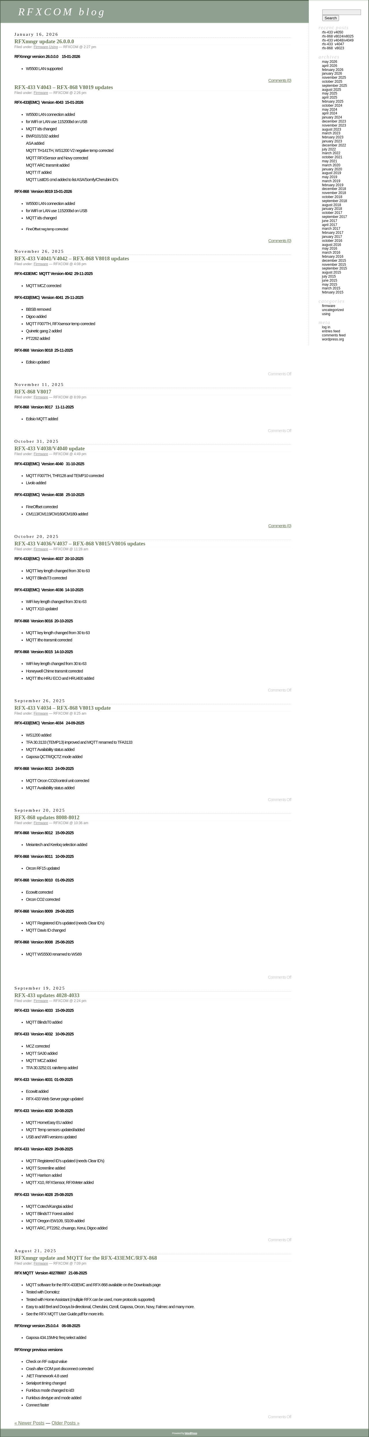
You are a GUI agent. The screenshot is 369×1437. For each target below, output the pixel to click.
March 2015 (331, 288)
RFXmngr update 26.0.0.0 (44, 41)
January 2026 (332, 73)
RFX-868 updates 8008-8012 (46, 817)
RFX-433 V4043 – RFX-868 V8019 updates (63, 87)
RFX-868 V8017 (32, 392)
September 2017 (334, 217)
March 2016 (331, 253)
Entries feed (331, 331)
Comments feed (334, 335)
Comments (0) (279, 80)
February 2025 (332, 101)
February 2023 (332, 137)
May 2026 (329, 62)
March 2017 (331, 229)
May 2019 (329, 177)
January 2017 (332, 237)
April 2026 (329, 66)
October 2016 (332, 241)
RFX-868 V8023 (333, 48)
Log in (326, 327)
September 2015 (334, 268)
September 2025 (334, 86)
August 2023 (331, 129)
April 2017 (329, 225)
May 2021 (329, 161)
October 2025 (332, 82)
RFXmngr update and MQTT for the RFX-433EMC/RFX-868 (85, 1258)
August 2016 (331, 245)
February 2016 (332, 257)
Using (53, 47)
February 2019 (332, 185)
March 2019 (331, 181)
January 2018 (332, 209)
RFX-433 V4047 (333, 44)
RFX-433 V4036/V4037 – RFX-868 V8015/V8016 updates (79, 543)
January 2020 (332, 169)
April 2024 (329, 113)
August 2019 (331, 173)
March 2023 (331, 133)
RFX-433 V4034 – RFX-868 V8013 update (62, 708)
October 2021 (332, 157)
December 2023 (334, 121)
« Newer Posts (29, 1423)
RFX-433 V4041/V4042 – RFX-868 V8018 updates (71, 258)
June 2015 (329, 280)
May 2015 (329, 284)
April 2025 (329, 97)
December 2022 (334, 145)
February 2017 (332, 233)
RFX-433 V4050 (332, 32)
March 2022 (331, 153)
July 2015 (329, 276)
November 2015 (334, 265)
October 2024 (332, 105)
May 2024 (329, 110)
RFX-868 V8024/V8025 (337, 36)
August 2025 (331, 90)
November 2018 (334, 193)
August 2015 (331, 272)
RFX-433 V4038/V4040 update (49, 448)
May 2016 (329, 248)
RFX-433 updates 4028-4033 (46, 995)
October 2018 (332, 197)
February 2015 (332, 292)
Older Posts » (66, 1423)
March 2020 (331, 165)
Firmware (41, 47)
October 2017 (332, 213)
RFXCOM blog (62, 12)
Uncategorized (333, 310)
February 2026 (332, 70)
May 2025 (329, 93)
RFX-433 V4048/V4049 (337, 40)
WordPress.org (333, 339)
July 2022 (329, 149)
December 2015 (334, 261)
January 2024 (332, 117)
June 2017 (329, 221)
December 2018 (334, 189)
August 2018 (331, 205)
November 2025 (334, 78)
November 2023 (334, 125)
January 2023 (332, 141)
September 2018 (334, 201)
